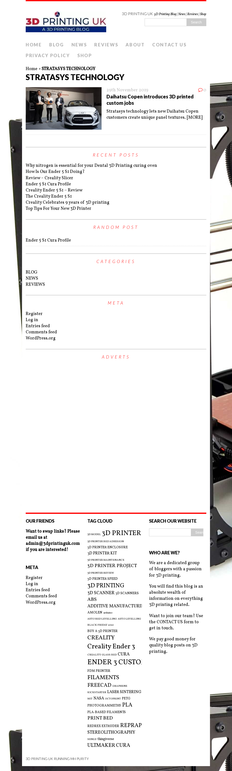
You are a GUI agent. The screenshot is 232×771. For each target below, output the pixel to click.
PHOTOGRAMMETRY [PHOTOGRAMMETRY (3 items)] (104, 705)
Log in (32, 320)
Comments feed (41, 332)
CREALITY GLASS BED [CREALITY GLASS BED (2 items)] (102, 655)
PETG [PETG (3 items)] (126, 698)
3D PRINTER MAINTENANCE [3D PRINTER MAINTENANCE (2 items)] (105, 560)
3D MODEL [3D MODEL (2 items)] (94, 534)
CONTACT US (169, 44)
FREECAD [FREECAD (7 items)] (99, 685)
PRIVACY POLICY (48, 55)
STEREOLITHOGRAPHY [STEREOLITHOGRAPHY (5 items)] (111, 732)
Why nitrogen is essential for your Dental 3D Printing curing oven (91, 166)
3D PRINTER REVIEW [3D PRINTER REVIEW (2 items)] (100, 573)
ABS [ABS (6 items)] (92, 599)
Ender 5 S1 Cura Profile (48, 184)
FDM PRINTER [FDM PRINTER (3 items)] (98, 671)
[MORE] (194, 118)
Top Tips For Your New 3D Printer (58, 209)
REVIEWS (106, 44)
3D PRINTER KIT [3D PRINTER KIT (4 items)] (102, 553)
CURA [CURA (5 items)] (124, 654)
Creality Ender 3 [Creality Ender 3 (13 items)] (111, 646)
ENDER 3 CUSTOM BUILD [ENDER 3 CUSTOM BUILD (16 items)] (129, 662)
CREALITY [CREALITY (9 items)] (101, 638)
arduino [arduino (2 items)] (107, 613)
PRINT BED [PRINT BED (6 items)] (100, 718)
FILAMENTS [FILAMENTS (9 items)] (103, 678)
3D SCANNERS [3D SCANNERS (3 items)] (127, 593)
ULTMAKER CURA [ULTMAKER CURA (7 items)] (108, 745)
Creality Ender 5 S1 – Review (54, 190)
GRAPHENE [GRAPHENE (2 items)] (119, 686)
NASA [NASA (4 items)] (98, 698)
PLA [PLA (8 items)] (127, 705)
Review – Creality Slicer (49, 178)
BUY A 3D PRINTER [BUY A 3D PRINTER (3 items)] (102, 631)
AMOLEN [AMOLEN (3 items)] (94, 612)
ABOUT (135, 44)
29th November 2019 (127, 90)
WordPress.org (41, 338)
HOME (34, 44)
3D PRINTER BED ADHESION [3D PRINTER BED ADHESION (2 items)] (105, 541)
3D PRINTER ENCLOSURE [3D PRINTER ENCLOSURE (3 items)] (107, 547)
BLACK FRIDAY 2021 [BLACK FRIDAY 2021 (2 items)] (100, 625)
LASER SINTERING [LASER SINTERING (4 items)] (124, 692)
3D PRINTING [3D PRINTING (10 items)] (105, 586)
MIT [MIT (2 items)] (90, 699)
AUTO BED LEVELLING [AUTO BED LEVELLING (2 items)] (102, 619)
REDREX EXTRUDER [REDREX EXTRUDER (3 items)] (103, 726)
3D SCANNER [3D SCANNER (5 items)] (101, 593)
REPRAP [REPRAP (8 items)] (131, 725)
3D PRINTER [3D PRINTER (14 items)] (121, 533)
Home (31, 69)
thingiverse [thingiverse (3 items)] (105, 739)
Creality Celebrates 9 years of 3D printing (67, 203)
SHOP (84, 55)
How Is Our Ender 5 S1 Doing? (55, 172)
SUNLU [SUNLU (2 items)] (91, 739)
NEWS (79, 44)
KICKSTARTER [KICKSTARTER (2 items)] (96, 692)
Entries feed (38, 326)
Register (34, 314)
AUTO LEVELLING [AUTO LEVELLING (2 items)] (129, 619)
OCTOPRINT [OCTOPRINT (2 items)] (113, 699)
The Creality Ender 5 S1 (49, 196)
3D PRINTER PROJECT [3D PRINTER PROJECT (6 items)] (112, 566)
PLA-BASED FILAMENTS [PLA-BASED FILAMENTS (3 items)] (106, 712)
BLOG (56, 44)
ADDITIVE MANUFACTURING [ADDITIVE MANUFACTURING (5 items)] (117, 606)
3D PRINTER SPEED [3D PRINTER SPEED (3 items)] (102, 579)
